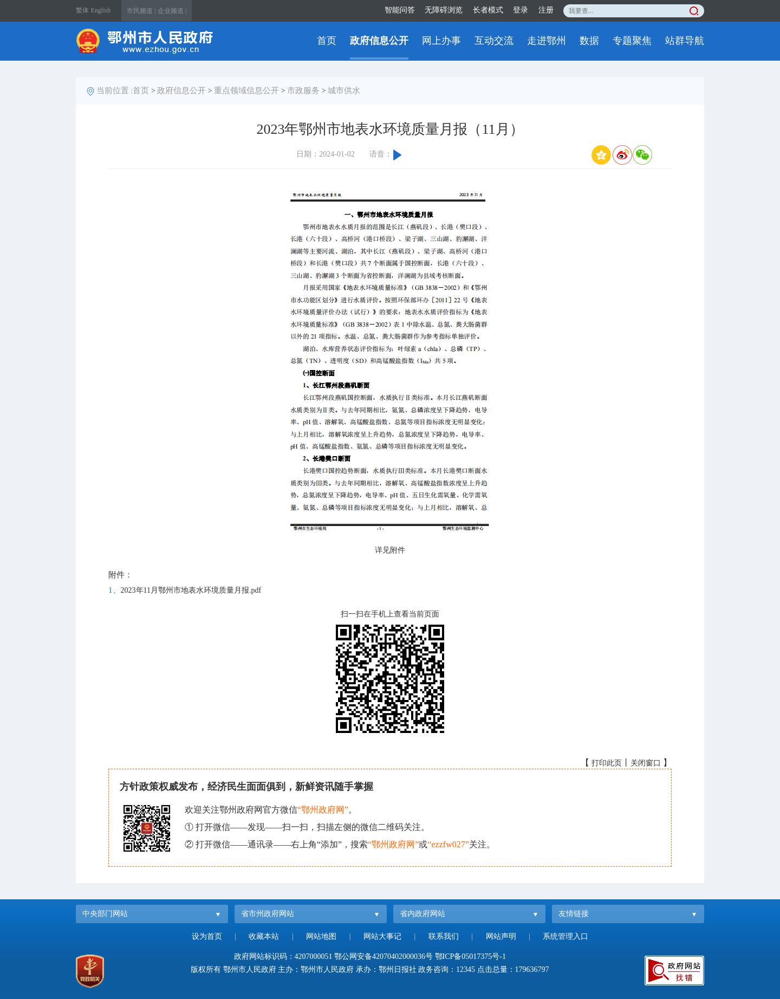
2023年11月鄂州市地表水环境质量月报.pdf (191, 590)
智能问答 (400, 10)
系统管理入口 (565, 936)
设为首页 (207, 936)
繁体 (82, 10)
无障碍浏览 (444, 10)
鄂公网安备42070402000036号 (383, 956)
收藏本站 (264, 936)
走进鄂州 (546, 40)
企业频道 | (172, 11)
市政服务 (303, 90)
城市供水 (344, 90)
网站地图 (321, 936)
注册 (546, 10)
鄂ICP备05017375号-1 (470, 956)
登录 (520, 10)
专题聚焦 (632, 40)
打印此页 (607, 763)
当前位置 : (114, 90)
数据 (589, 40)
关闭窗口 (645, 763)
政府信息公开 (379, 40)
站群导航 (684, 40)
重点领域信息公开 (246, 90)
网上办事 (441, 40)
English (101, 10)
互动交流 (494, 40)
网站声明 (501, 936)
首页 (326, 40)
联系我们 (443, 936)
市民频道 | (141, 11)
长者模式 (488, 10)
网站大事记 (382, 936)
